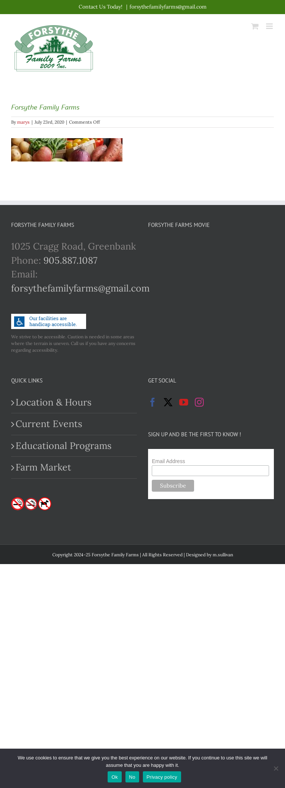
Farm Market (43, 467)
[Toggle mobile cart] (255, 26)
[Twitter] (168, 402)
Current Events (49, 424)
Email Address (168, 461)
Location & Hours (54, 402)
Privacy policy (162, 777)
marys (23, 122)
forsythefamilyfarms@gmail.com (168, 6)
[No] (275, 768)
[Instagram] (199, 402)
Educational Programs (64, 446)
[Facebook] (152, 402)
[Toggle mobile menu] (270, 26)
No (132, 777)
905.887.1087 (70, 260)
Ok (114, 777)
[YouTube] (183, 402)
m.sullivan (223, 554)
